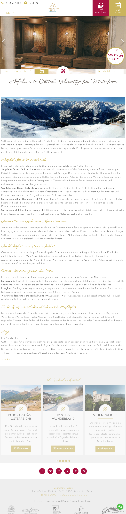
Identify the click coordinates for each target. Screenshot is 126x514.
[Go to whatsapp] (120, 507)
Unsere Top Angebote (15, 71)
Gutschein (115, 56)
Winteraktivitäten (63, 491)
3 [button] (63, 504)
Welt (115, 59)
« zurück (5, 359)
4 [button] (66, 504)
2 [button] (60, 504)
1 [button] (57, 504)
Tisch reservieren (101, 10)
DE (31, 3)
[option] (63, 45)
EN (36, 3)
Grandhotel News (107, 71)
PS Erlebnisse (21, 491)
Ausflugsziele (105, 492)
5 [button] (69, 504)
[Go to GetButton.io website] (120, 511)
